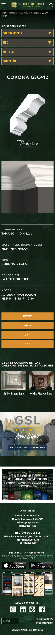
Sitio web (27, 630)
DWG (27, 325)
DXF (28, 335)
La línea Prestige (15, 279)
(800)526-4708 (32, 522)
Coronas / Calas (14, 264)
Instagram (13, 609)
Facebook (42, 609)
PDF (28, 344)
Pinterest (32, 609)
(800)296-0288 (32, 540)
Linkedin (23, 609)
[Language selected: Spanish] (10, 621)
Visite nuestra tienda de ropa (27, 447)
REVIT (27, 316)
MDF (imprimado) (14, 248)
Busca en (51, 5)
